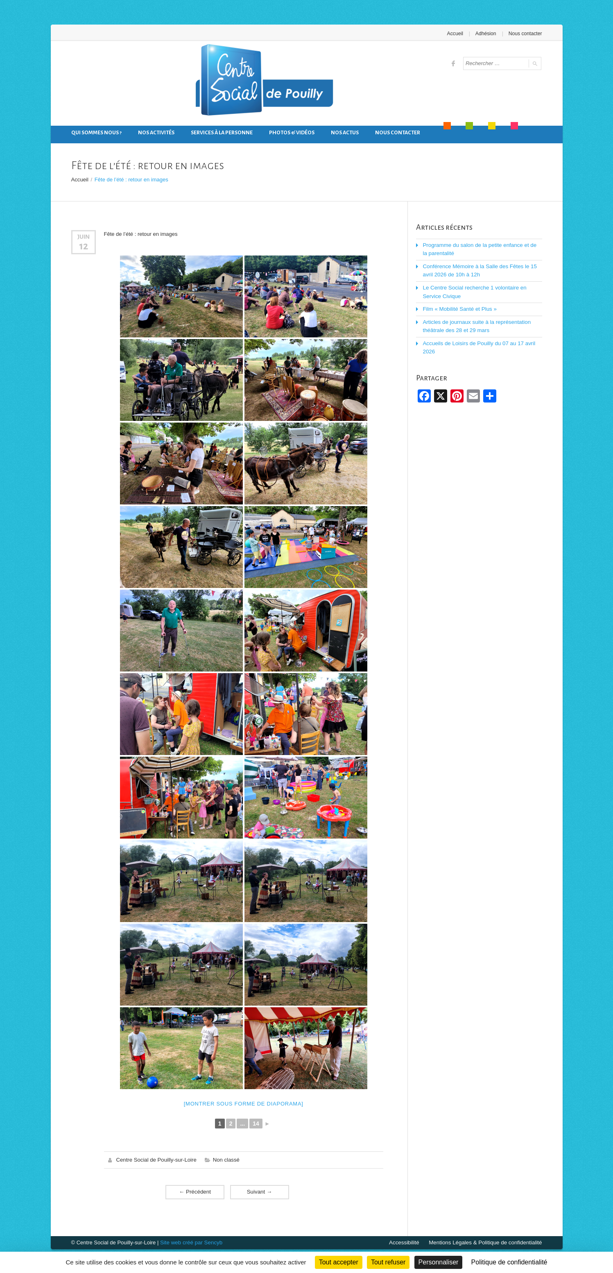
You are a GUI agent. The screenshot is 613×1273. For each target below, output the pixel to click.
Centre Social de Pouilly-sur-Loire (156, 1159)
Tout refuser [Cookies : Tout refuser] (388, 1262)
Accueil (456, 33)
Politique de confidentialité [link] (509, 1262)
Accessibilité (408, 1242)
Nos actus (345, 133)
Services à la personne (222, 133)
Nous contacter (525, 33)
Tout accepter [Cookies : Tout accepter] (338, 1262)
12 (83, 245)
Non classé (225, 1159)
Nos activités (156, 133)
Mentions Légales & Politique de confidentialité (487, 1242)
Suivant (259, 1191)
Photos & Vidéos (291, 133)
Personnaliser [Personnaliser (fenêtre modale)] (438, 1262)
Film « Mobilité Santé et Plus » (459, 307)
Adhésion (486, 33)
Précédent (194, 1191)
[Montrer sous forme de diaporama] (243, 1103)
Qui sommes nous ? (96, 133)
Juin (83, 236)
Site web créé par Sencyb (190, 1242)
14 (256, 1123)
